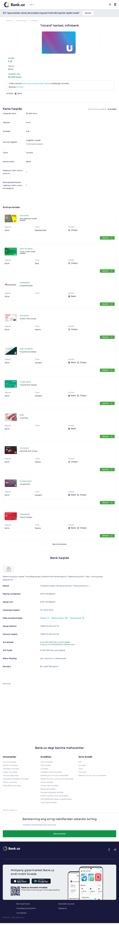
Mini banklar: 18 (77, 618)
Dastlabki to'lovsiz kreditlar (51, 772)
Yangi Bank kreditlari (49, 802)
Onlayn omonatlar (10, 772)
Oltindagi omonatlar (11, 769)
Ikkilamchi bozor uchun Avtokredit (92, 775)
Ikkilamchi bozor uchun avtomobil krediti (57, 779)
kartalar (19, 87)
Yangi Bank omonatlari (12, 786)
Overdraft (44, 769)
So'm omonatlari (9, 762)
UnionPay (24, 418)
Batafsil (88, 13)
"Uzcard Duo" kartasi (28, 385)
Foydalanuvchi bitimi (26, 908)
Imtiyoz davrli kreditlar (49, 786)
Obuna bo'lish (59, 834)
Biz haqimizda (23, 904)
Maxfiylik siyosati (66, 904)
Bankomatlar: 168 (59, 618)
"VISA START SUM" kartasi (28, 252)
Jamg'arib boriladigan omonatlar (16, 779)
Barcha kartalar (59, 544)
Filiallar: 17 (45, 618)
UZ (31, 5)
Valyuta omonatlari (10, 765)
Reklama (62, 908)
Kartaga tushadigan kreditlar (52, 792)
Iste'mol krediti (47, 762)
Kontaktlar (21, 913)
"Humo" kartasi (26, 517)
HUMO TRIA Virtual (28, 319)
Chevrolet (82, 772)
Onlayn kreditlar (47, 782)
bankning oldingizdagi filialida (36, 83)
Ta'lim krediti (46, 765)
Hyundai (81, 765)
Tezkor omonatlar (10, 782)
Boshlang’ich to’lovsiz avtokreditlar (54, 775)
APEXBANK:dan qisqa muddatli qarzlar (56, 799)
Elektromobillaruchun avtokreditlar (54, 796)
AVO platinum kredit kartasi (28, 219)
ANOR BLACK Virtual (28, 451)
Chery (80, 769)
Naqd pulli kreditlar (48, 789)
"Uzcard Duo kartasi (28, 352)
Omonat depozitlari (10, 775)
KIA (79, 762)
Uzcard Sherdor (26, 285)
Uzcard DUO (25, 484)
